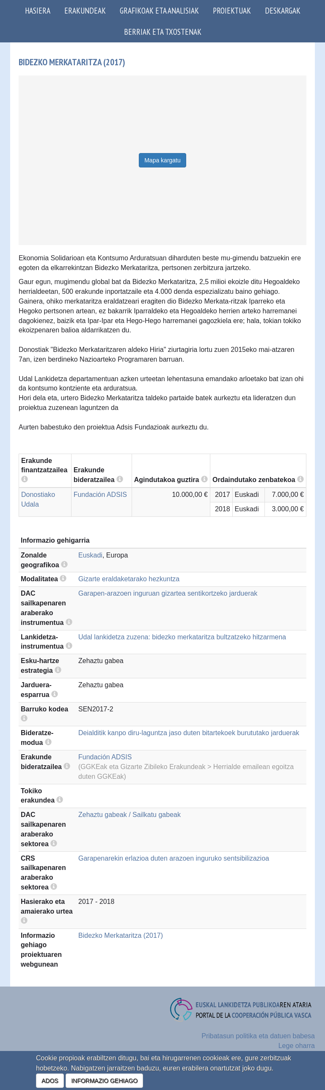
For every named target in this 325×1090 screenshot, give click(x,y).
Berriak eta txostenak (162, 31)
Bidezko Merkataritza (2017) (120, 935)
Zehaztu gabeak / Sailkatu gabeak (129, 814)
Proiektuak (232, 10)
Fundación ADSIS (100, 494)
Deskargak (282, 10)
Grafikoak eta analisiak (159, 10)
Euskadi (90, 555)
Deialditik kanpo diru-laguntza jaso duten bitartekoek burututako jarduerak (188, 732)
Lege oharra (296, 1045)
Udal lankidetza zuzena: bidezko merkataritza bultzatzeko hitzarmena (182, 637)
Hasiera (37, 10)
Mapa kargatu (162, 160)
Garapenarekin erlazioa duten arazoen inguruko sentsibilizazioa (173, 858)
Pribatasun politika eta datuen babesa (258, 1036)
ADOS (49, 1080)
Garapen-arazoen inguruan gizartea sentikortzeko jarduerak (167, 593)
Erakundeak (85, 10)
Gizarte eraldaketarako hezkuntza (128, 579)
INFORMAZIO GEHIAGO (104, 1080)
